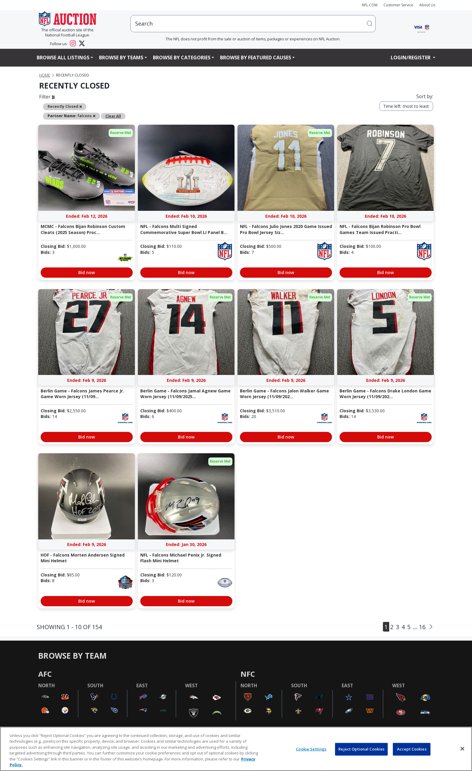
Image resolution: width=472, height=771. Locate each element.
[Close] (462, 748)
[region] (236, 749)
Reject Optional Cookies (361, 749)
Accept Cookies (412, 749)
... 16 (419, 627)
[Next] (431, 626)
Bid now (86, 272)
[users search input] (253, 23)
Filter (47, 96)
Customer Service (398, 5)
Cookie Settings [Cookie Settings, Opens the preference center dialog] (311, 749)
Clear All (113, 116)
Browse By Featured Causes (255, 57)
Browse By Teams (121, 57)
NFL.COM (369, 5)
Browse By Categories (181, 57)
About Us (427, 5)
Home (44, 75)
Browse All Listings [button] (63, 57)
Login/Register (411, 57)
